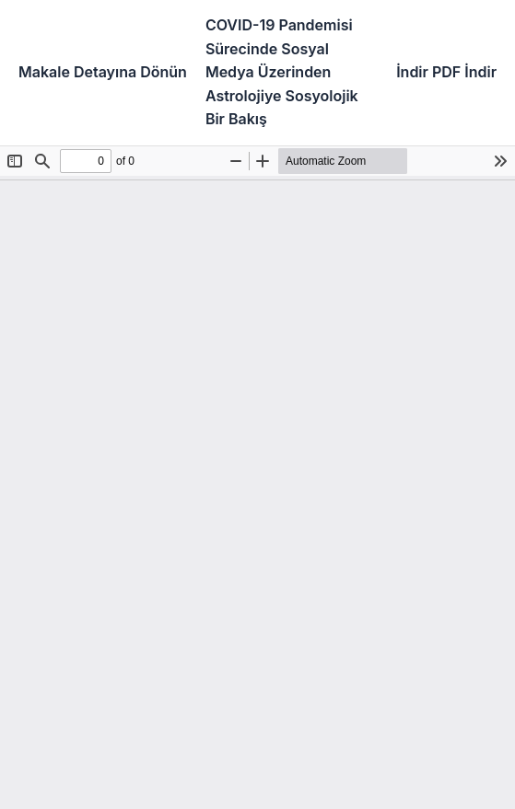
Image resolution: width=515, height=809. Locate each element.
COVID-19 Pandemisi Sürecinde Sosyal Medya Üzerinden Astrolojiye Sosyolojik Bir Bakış (281, 72)
